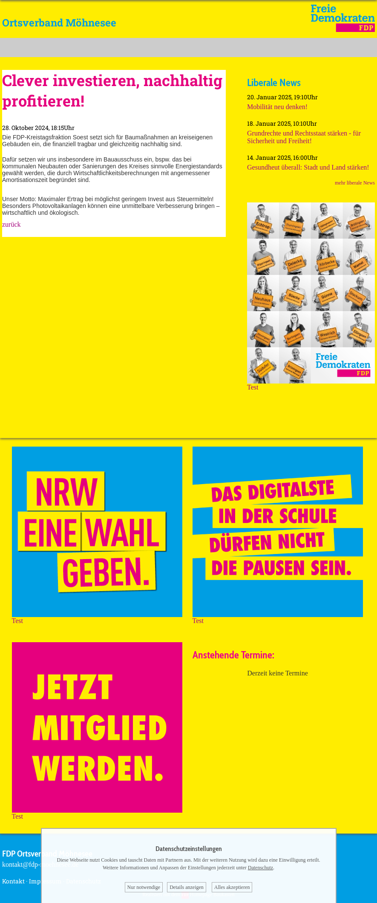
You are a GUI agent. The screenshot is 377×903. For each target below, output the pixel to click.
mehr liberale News (355, 183)
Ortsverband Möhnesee (59, 22)
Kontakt (13, 881)
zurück (11, 224)
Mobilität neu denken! (277, 106)
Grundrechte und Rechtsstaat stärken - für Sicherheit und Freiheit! (304, 137)
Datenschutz (260, 868)
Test (311, 384)
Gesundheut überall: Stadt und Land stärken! (308, 167)
